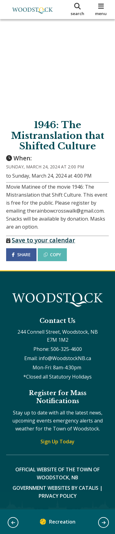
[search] (77, 9)
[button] (13, 522)
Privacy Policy (58, 496)
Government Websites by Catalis (55, 488)
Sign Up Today (57, 441)
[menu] (101, 9)
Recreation (57, 523)
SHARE (21, 254)
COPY (52, 254)
